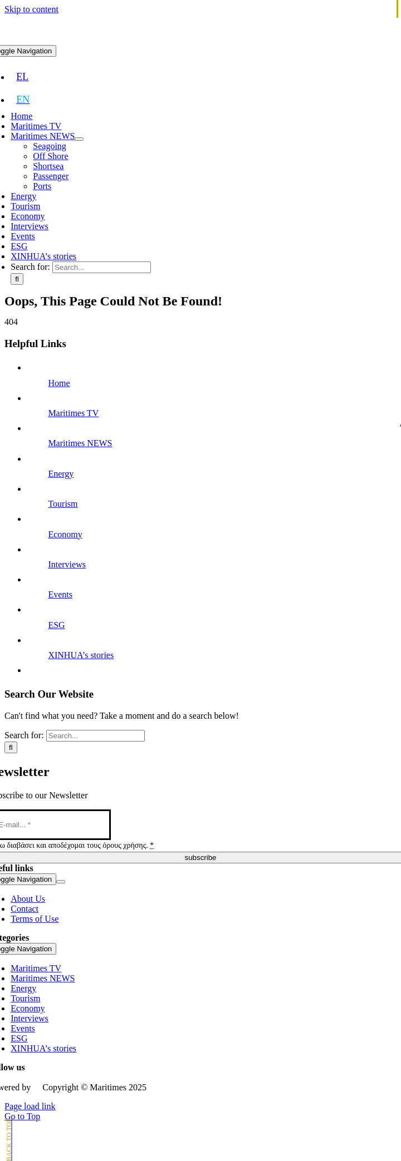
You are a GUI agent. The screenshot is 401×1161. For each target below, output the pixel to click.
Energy (61, 473)
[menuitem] (22, 76)
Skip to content (31, 9)
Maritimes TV (73, 413)
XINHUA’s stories (81, 655)
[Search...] (101, 267)
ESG (56, 625)
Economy (65, 534)
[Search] (17, 279)
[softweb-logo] (36, 1085)
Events (60, 594)
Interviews (67, 564)
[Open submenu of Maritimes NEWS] (79, 139)
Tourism (62, 503)
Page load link (30, 1106)
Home (59, 383)
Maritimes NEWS (80, 443)
